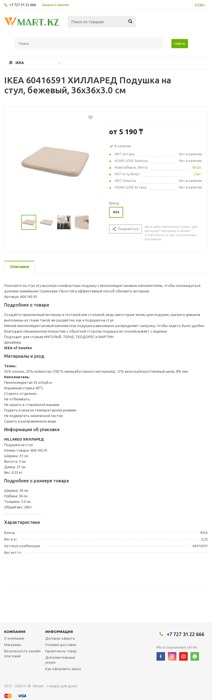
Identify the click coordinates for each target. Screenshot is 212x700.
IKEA (19, 63)
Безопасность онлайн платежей (22, 653)
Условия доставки (60, 645)
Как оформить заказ (63, 669)
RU (202, 5)
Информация (59, 632)
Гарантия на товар (61, 651)
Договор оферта (60, 638)
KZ (197, 5)
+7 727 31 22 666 (22, 5)
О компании (14, 638)
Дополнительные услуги (60, 659)
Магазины (12, 645)
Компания (14, 632)
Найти (179, 43)
